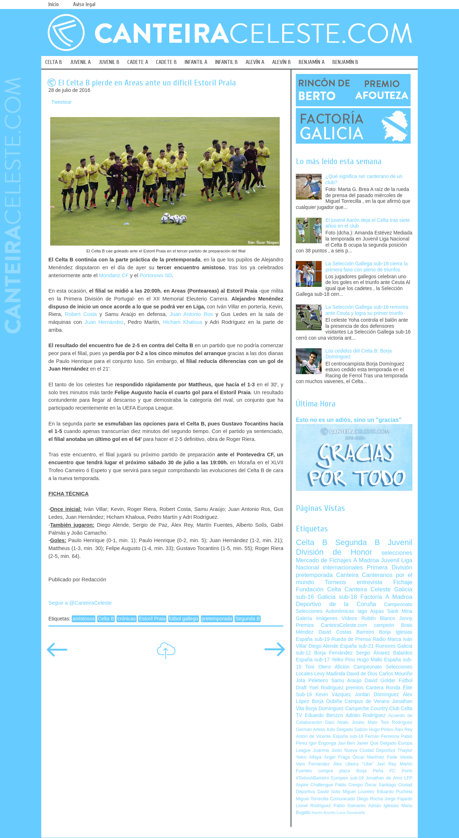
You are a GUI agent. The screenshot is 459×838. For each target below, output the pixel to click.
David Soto (328, 791)
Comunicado (342, 798)
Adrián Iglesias (383, 805)
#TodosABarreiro (312, 778)
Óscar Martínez (368, 757)
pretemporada (217, 618)
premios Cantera (365, 687)
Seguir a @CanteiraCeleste (80, 603)
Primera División (389, 567)
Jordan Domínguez (377, 694)
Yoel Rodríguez (326, 687)
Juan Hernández (104, 322)
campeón (384, 625)
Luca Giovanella (351, 812)
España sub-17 (313, 659)
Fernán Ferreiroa (382, 736)
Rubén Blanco (378, 618)
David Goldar (380, 680)
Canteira (347, 575)
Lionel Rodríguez (313, 805)
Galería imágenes (317, 618)
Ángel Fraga (337, 757)
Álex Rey (403, 729)
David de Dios (361, 673)
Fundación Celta (318, 589)
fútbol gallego (183, 618)
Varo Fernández (313, 764)
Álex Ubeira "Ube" (353, 764)
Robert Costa (81, 314)
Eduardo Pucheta (394, 791)
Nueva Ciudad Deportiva (369, 750)
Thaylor (405, 750)
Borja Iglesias (395, 632)
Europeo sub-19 (347, 778)
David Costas (334, 632)
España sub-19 (313, 639)
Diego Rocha (370, 798)
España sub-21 (357, 646)
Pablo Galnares (349, 805)
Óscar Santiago (380, 784)
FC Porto (400, 770)
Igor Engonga (322, 743)
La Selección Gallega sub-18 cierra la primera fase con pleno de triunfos (367, 267)
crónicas (126, 618)
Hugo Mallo (369, 659)
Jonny (405, 618)
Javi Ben (346, 743)
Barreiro (365, 632)
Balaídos (402, 653)
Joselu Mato (365, 722)
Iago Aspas (371, 611)
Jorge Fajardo (398, 798)
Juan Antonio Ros (191, 314)
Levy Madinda (329, 673)
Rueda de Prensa (351, 639)
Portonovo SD (155, 275)
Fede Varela (399, 757)
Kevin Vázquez (333, 694)
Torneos (335, 582)
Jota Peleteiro (312, 680)
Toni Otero (318, 667)
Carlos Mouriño (395, 673)
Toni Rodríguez (396, 722)
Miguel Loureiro (358, 791)
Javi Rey (386, 764)
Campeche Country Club (372, 708)
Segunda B (247, 618)
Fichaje (402, 582)
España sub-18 (348, 736)
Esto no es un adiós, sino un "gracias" (349, 419)
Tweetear (61, 102)
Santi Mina (399, 611)
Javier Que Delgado (376, 743)
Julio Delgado (339, 729)
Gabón (361, 729)
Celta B (106, 618)
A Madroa (366, 560)
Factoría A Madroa (386, 596)
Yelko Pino (343, 659)
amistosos (83, 618)
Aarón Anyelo (324, 812)
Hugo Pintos (381, 729)
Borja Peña (369, 770)
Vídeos (349, 618)
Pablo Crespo (349, 784)
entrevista (370, 582)
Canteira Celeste (368, 589)
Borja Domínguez (325, 708)
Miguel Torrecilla (312, 798)
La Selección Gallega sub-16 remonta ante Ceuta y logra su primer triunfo (367, 310)
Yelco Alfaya (308, 757)
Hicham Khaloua (182, 322)
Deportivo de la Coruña (336, 604)
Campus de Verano (367, 701)
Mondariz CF (114, 275)
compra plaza (334, 770)
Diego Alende (323, 646)
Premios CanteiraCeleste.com (331, 625)
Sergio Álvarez (373, 653)
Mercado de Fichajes (323, 560)
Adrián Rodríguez (365, 715)
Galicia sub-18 (337, 596)
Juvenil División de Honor (354, 547)
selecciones (397, 552)
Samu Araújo (346, 680)
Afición (342, 667)
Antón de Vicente (313, 736)
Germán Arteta (310, 729)
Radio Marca (387, 639)
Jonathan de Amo (384, 778)
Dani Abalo (337, 722)
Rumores (385, 646)
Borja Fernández (333, 653)
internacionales (343, 567)
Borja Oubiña (327, 701)
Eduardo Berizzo (324, 715)
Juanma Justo (327, 750)
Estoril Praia (152, 618)
